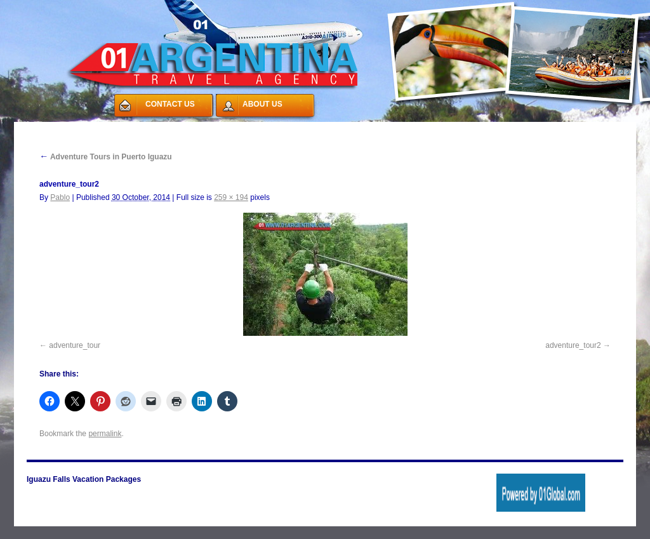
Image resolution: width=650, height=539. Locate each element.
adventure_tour (74, 345)
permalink (104, 433)
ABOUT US (262, 104)
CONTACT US (170, 104)
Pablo (60, 197)
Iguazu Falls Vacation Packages (84, 479)
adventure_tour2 (572, 345)
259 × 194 (231, 197)
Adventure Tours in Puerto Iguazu (105, 156)
